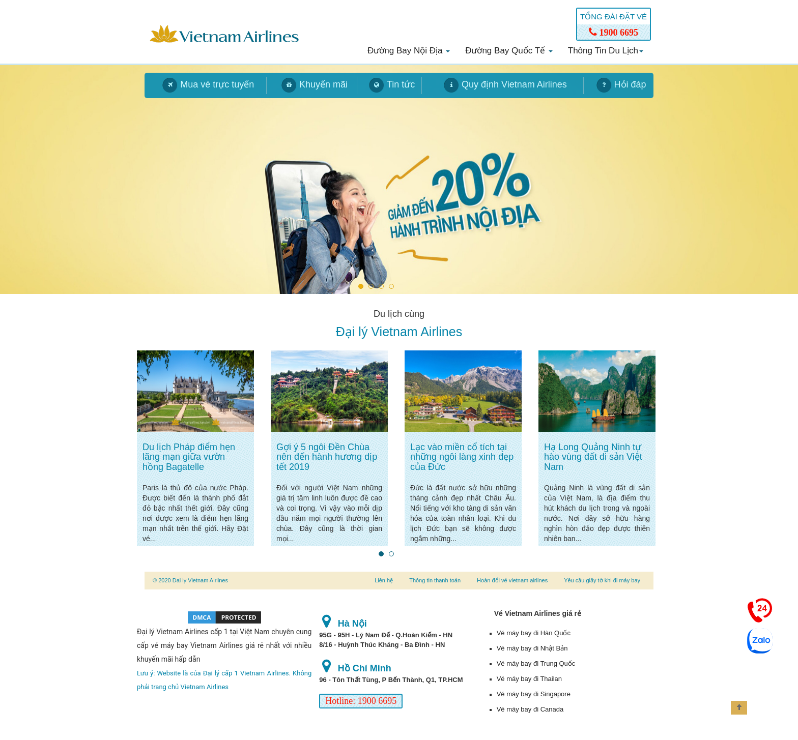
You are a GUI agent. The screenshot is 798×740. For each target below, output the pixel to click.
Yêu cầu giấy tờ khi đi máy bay (602, 580)
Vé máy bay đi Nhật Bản (532, 648)
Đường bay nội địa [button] (408, 50)
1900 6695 (613, 32)
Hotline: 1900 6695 (360, 701)
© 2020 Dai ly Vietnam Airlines (190, 580)
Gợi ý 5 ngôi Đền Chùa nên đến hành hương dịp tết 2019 (326, 457)
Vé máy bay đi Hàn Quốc (534, 633)
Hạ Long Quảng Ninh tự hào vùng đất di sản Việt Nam (593, 457)
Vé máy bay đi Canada (530, 709)
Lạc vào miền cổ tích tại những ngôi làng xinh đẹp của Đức (462, 457)
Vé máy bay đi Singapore (534, 694)
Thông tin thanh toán (435, 580)
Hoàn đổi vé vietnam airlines (512, 580)
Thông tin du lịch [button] (605, 50)
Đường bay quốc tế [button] (509, 50)
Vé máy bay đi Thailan (529, 679)
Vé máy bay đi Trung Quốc (536, 663)
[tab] (206, 85)
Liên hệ (384, 580)
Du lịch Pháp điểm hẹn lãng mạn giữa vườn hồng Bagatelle (188, 457)
